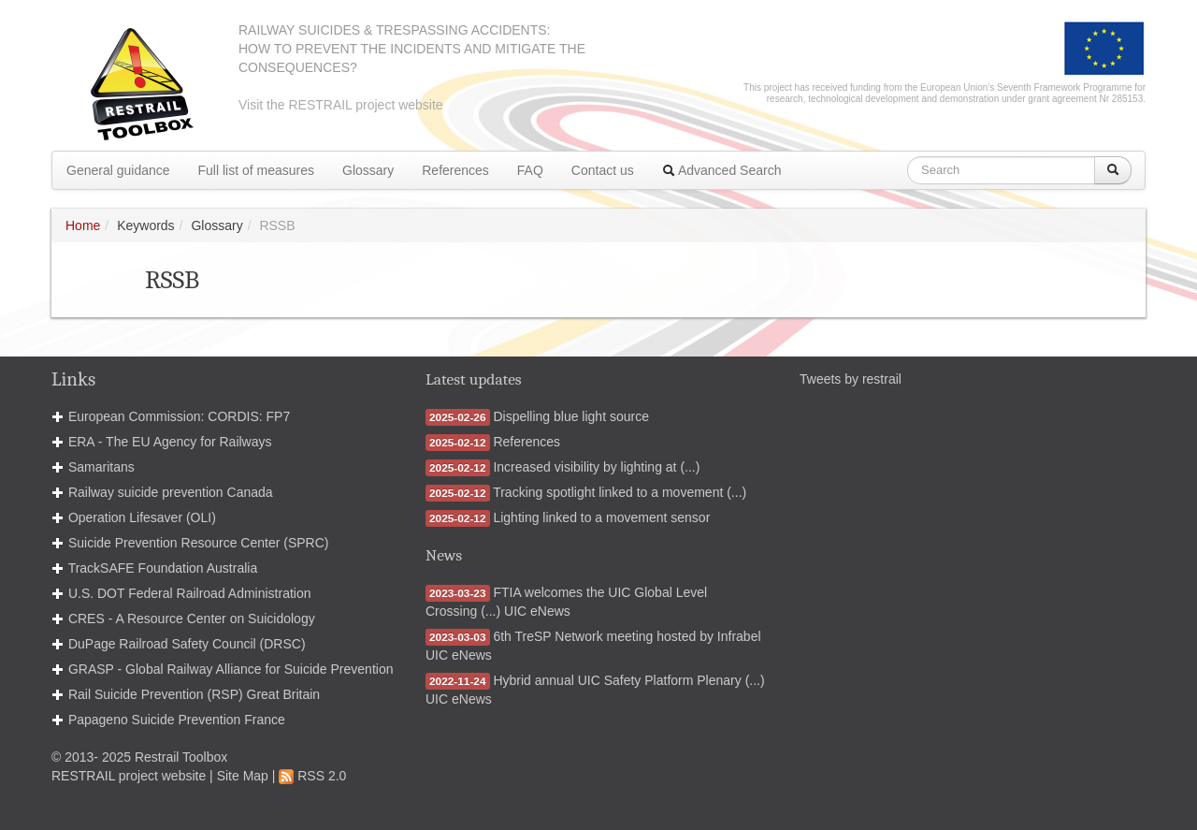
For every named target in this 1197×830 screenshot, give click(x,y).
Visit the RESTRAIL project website (340, 104)
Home (82, 225)
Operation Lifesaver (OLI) (142, 517)
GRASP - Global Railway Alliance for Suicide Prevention (231, 669)
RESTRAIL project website (128, 775)
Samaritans (101, 466)
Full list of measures (256, 170)
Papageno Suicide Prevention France (176, 719)
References (455, 170)
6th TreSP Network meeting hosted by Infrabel (626, 636)
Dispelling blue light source (571, 416)
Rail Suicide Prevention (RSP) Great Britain (194, 694)
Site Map (242, 775)
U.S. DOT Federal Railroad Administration (189, 593)
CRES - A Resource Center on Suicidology (191, 618)
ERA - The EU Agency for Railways (170, 441)
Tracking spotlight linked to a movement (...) (619, 492)
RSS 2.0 (312, 775)
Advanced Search (722, 170)
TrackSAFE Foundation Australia (163, 568)
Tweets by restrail (850, 378)
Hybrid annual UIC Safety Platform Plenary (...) (628, 680)
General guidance (118, 170)
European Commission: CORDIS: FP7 (179, 416)
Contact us (602, 170)
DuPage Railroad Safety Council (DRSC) (187, 643)
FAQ (530, 170)
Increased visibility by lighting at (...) (596, 466)
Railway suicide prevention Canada (170, 492)
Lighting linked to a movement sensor (601, 517)
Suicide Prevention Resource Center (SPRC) (198, 542)
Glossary (368, 170)
